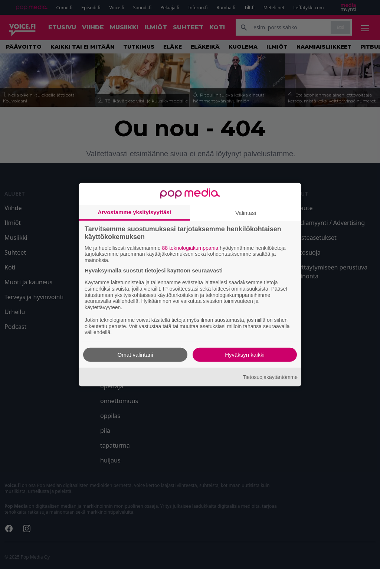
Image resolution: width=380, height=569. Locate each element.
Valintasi (245, 212)
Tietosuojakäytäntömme (270, 377)
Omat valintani (135, 354)
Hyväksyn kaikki (245, 354)
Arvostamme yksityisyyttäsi (134, 212)
